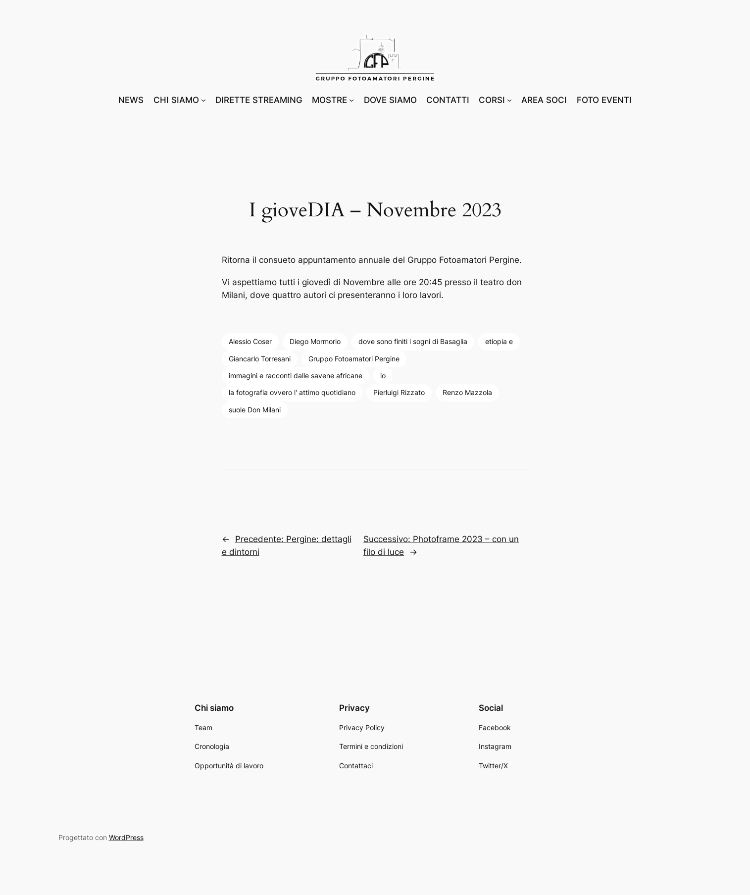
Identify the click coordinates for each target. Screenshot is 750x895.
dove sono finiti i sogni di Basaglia (412, 341)
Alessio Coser (250, 341)
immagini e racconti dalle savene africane (295, 375)
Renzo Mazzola (467, 392)
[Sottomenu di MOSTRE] (351, 100)
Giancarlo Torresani (260, 358)
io (383, 375)
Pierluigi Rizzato (399, 392)
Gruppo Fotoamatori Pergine (354, 358)
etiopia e (499, 341)
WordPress (126, 837)
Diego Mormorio (315, 341)
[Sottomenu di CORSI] (509, 100)
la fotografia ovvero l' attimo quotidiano (292, 392)
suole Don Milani (255, 409)
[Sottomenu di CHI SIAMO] (203, 100)
